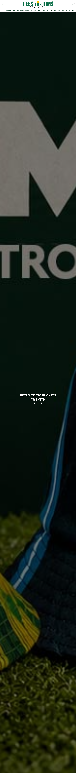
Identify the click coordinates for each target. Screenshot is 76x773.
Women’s (27, 10)
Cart (73, 10)
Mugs (63, 10)
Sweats (39, 10)
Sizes (55, 10)
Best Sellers (8, 10)
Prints (51, 10)
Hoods (43, 10)
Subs (59, 10)
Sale (35, 10)
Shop (14, 10)
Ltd (69, 10)
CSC (66, 10)
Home (3, 10)
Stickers (22, 10)
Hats (47, 10)
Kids (31, 10)
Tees (18, 10)
